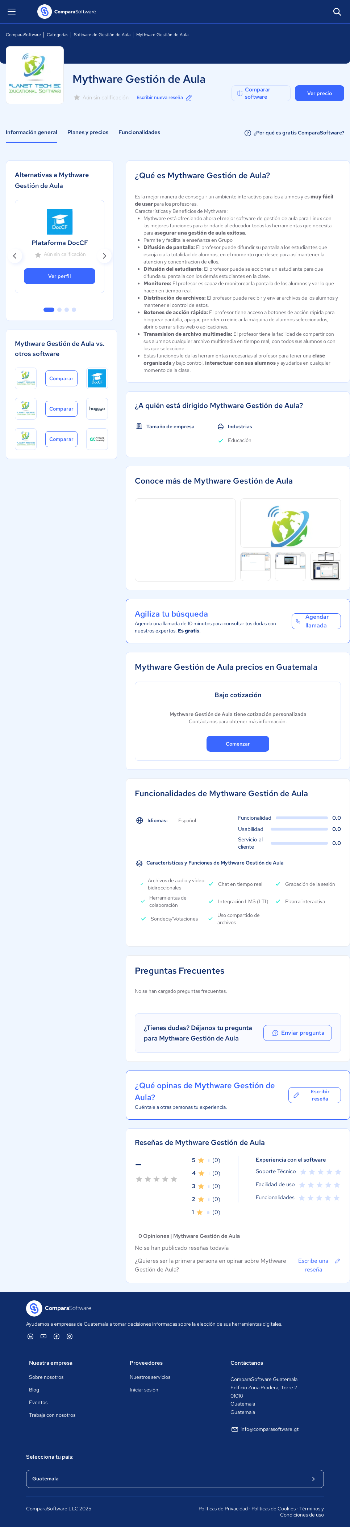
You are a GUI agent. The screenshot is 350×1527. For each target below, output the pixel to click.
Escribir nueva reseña (168, 97)
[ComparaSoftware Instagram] (69, 1336)
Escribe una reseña (319, 1265)
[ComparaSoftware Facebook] (56, 1336)
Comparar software (253, 93)
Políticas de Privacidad (223, 1508)
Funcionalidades (139, 132)
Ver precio (319, 93)
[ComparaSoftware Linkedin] (30, 1336)
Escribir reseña (311, 1095)
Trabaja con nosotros (52, 1415)
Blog (34, 1389)
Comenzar (238, 744)
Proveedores (146, 1363)
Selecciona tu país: (50, 1456)
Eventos (38, 1402)
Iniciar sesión (144, 1389)
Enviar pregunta (308, 1033)
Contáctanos (246, 1363)
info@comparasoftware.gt (264, 1429)
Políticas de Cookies (273, 1508)
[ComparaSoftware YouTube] (43, 1336)
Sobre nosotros (46, 1377)
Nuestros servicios (150, 1377)
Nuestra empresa (50, 1363)
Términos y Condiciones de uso (302, 1511)
